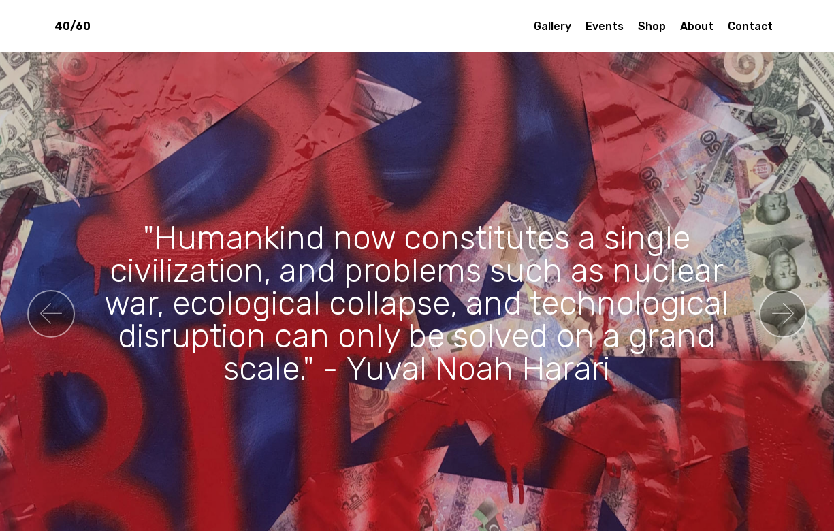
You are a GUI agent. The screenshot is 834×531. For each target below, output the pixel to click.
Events (605, 26)
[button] (51, 314)
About (696, 26)
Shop (652, 26)
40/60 (72, 26)
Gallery (552, 26)
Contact (750, 26)
